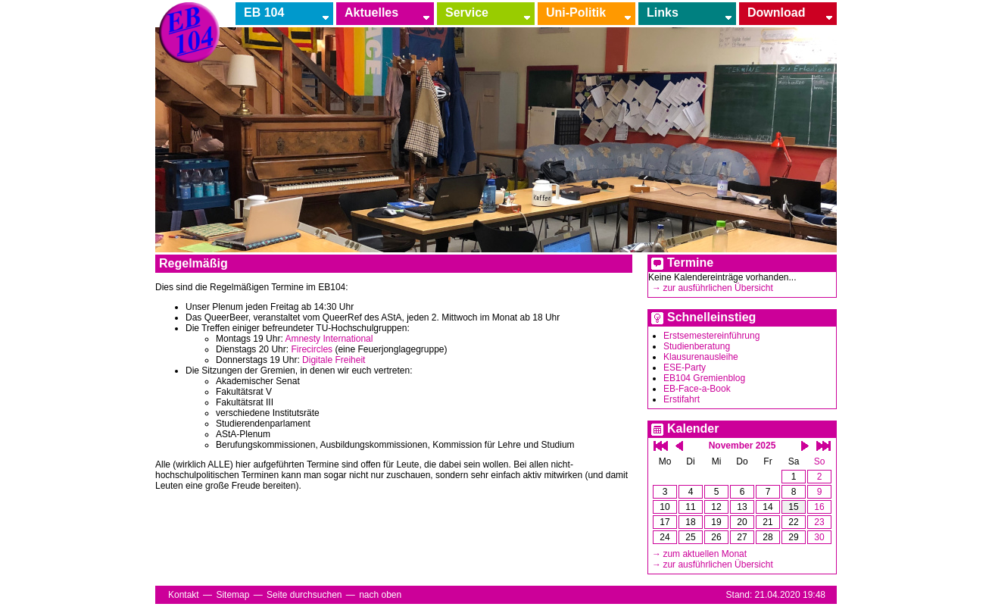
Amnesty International (329, 338)
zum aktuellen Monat (705, 554)
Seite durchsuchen (304, 595)
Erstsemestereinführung (711, 335)
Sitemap (232, 595)
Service (466, 12)
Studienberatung (696, 346)
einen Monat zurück (679, 446)
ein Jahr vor (823, 446)
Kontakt (183, 595)
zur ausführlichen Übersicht (717, 288)
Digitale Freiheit (333, 360)
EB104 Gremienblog (704, 378)
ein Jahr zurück (661, 446)
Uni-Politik (576, 12)
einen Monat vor (805, 446)
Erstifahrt (681, 399)
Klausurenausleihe (700, 357)
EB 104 (264, 12)
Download (776, 12)
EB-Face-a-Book (697, 388)
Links (662, 12)
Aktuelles (371, 12)
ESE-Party (684, 367)
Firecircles (311, 349)
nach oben (380, 595)
